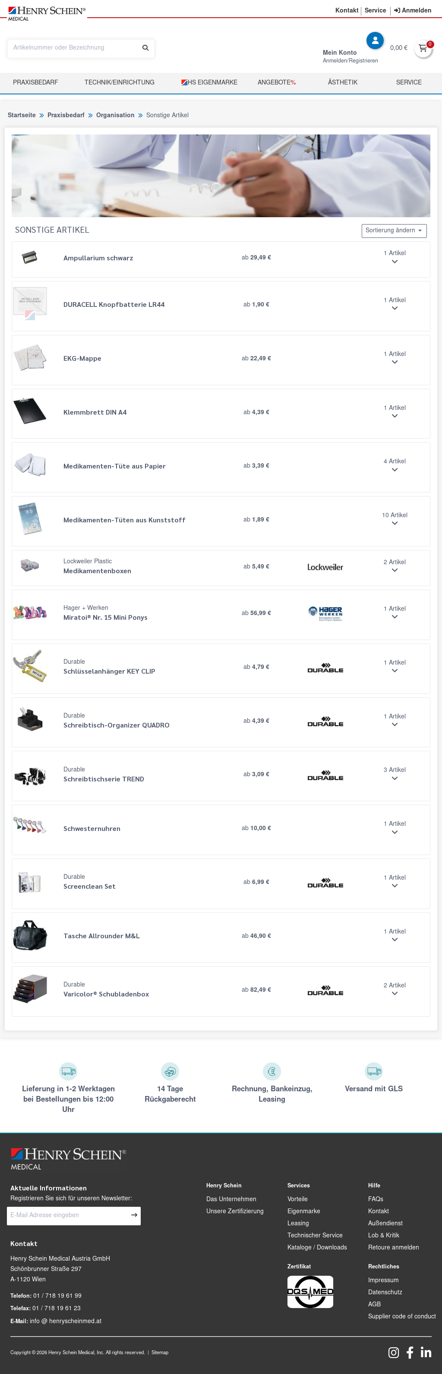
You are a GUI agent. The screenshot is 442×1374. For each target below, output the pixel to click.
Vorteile (297, 1200)
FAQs (375, 1200)
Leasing (298, 1224)
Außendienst (385, 1224)
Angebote (277, 83)
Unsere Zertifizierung (235, 1212)
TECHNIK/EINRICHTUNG (120, 83)
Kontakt (378, 1212)
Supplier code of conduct (402, 1317)
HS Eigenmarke (209, 82)
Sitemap (160, 1353)
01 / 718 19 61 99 (57, 1296)
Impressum (383, 1281)
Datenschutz (385, 1293)
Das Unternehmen (231, 1200)
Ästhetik (342, 83)
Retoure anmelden (393, 1248)
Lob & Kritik (383, 1236)
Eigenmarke (303, 1212)
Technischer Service (315, 1236)
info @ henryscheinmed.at (65, 1322)
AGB (374, 1305)
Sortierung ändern (394, 230)
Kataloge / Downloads (317, 1248)
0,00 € (398, 48)
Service (409, 83)
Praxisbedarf (35, 83)
